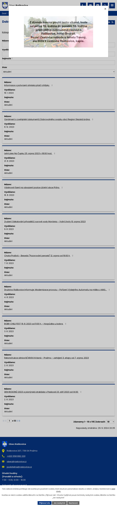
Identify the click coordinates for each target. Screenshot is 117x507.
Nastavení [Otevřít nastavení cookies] (73, 503)
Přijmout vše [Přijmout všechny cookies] (44, 503)
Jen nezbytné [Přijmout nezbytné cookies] (59, 503)
